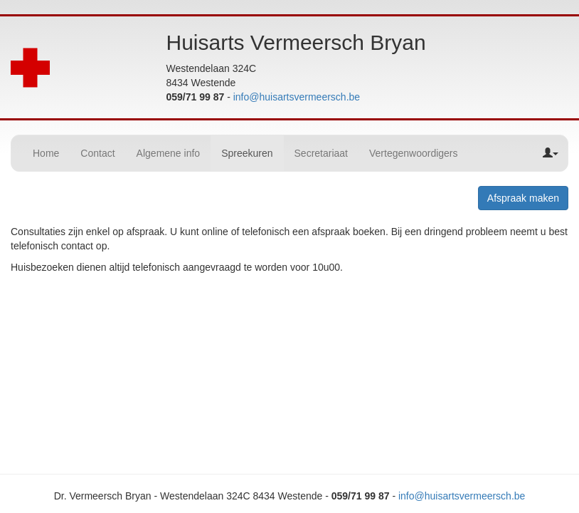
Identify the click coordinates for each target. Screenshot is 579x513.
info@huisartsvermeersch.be (296, 97)
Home (46, 153)
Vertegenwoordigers (413, 153)
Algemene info (169, 153)
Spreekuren (246, 153)
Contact (97, 153)
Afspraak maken (523, 198)
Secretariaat (321, 153)
